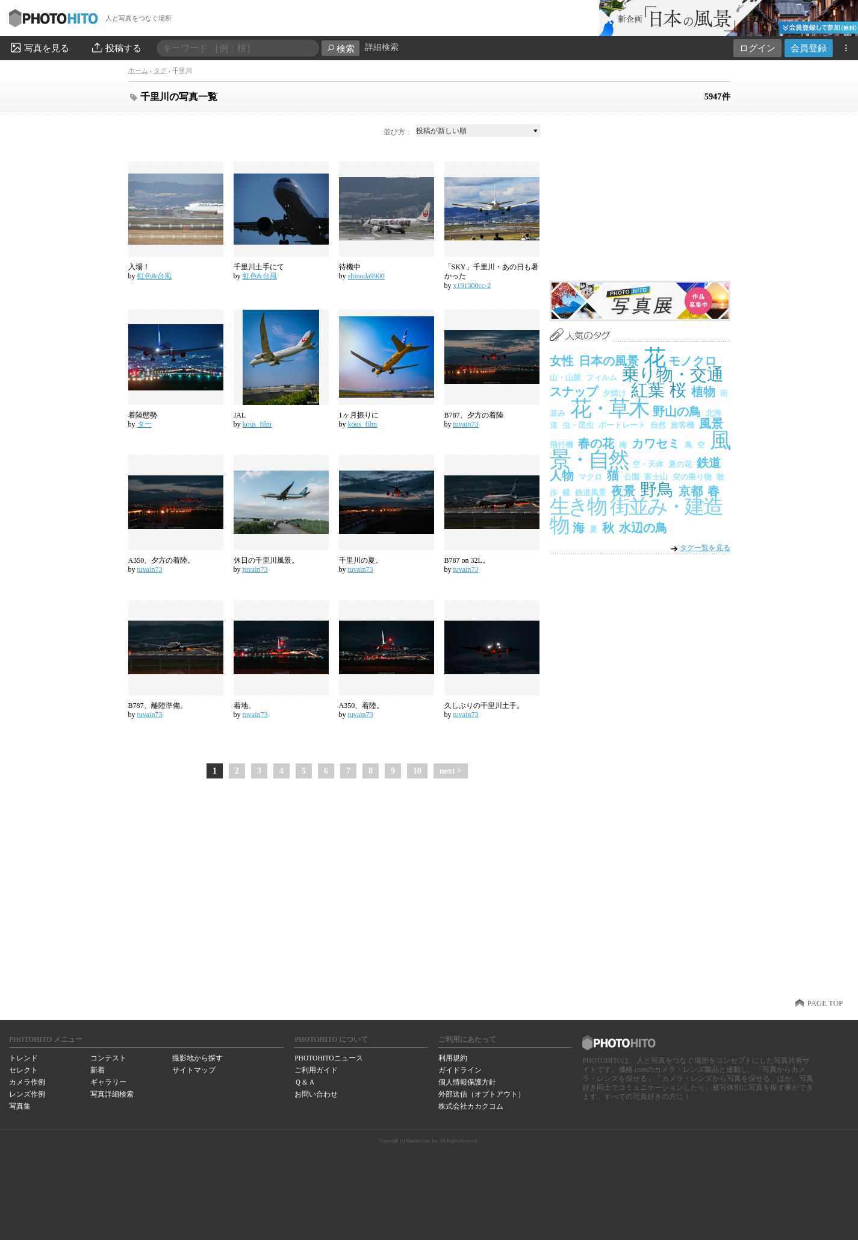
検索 (340, 48)
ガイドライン (460, 1070)
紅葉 (648, 390)
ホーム (138, 70)
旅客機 (682, 425)
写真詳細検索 (112, 1094)
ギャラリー (108, 1082)
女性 (562, 361)
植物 (703, 391)
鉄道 (709, 462)
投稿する (115, 47)
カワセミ (656, 443)
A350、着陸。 (361, 705)
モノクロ (692, 361)
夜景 (623, 491)
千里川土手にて (259, 267)
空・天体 (648, 464)
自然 (658, 425)
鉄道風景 (590, 492)
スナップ (574, 391)
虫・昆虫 (578, 425)
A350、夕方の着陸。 (161, 560)
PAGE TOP (825, 1003)
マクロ (590, 476)
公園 (631, 476)
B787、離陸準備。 (157, 705)
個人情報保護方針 (467, 1082)
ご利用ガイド (316, 1070)
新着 (97, 1070)
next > (451, 770)
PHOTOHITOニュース (328, 1058)
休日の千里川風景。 (266, 560)
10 (417, 770)
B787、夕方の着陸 (473, 415)
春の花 (596, 443)
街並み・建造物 (636, 515)
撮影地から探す (197, 1058)
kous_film (257, 424)
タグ (160, 70)
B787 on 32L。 (467, 560)
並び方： (398, 132)
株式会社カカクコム (470, 1106)
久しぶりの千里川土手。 (484, 705)
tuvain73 (466, 424)
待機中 (350, 267)
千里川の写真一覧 (178, 97)
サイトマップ (194, 1070)
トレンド (23, 1058)
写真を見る (39, 47)
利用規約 (452, 1058)
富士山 (656, 476)
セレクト (23, 1070)
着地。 (244, 705)
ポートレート (621, 425)
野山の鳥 (677, 411)
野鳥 (657, 489)
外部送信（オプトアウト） (481, 1094)
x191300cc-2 (472, 285)
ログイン (757, 48)
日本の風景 (609, 361)
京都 (691, 491)
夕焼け (614, 393)
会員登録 (809, 48)
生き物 (578, 506)
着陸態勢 (142, 415)
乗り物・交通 (673, 374)
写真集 (20, 1106)
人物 (562, 475)
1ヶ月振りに (359, 415)
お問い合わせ (316, 1094)
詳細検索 (382, 47)
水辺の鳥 (643, 527)
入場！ (139, 267)
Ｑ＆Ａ (305, 1082)
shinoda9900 (366, 276)
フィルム (601, 377)
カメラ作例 (27, 1082)
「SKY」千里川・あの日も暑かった (491, 272)
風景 (711, 423)
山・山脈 (565, 377)
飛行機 (561, 444)
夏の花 (680, 464)
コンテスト (108, 1058)
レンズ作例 (27, 1094)
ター (144, 424)
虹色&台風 (154, 276)
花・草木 (609, 408)
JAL (240, 415)
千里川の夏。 (360, 560)
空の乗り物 (692, 476)
